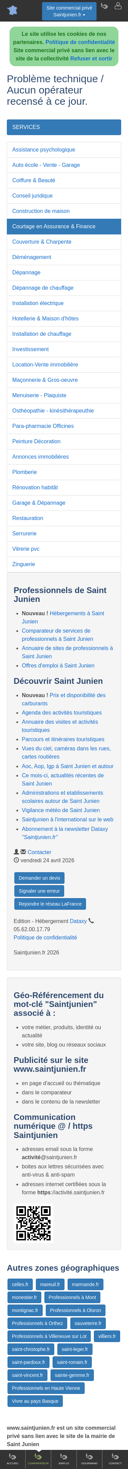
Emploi (64, 1459)
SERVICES (26, 127)
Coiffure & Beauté (33, 180)
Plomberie (24, 472)
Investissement (30, 349)
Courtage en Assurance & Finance (54, 226)
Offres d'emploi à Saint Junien (58, 665)
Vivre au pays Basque (35, 1401)
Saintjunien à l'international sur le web (67, 819)
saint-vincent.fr (27, 1375)
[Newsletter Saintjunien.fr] (104, 10)
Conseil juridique (32, 196)
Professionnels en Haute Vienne (46, 1388)
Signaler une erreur (39, 891)
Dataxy (78, 921)
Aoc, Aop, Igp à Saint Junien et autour (68, 766)
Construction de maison (41, 211)
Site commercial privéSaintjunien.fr (69, 11)
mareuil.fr (50, 1284)
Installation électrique (37, 303)
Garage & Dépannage (39, 503)
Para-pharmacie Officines (43, 426)
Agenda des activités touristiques (62, 713)
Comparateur (38, 1459)
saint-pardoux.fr (28, 1362)
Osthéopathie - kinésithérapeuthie (53, 411)
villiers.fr (107, 1336)
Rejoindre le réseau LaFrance (50, 904)
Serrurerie (24, 533)
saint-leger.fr (75, 1349)
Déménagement (31, 257)
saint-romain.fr (72, 1362)
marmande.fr (85, 1284)
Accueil (13, 1459)
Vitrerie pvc (26, 549)
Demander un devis (39, 878)
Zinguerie (23, 564)
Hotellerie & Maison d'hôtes (45, 318)
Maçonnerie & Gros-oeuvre (45, 380)
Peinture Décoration (36, 441)
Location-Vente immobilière (45, 365)
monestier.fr (24, 1297)
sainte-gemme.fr (72, 1375)
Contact (115, 1459)
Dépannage (26, 272)
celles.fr (20, 1284)
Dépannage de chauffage (42, 288)
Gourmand (89, 1459)
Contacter (39, 852)
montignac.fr (25, 1310)
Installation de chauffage (41, 334)
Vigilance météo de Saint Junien (61, 810)
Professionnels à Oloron (75, 1310)
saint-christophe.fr (31, 1349)
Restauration (27, 518)
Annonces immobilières (40, 457)
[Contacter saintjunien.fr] (118, 10)
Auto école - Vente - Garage (46, 165)
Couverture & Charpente (41, 242)
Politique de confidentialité (80, 42)
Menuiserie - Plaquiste (39, 395)
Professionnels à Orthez (37, 1323)
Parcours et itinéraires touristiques (63, 739)
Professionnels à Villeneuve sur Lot (49, 1336)
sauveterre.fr (88, 1323)
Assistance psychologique (43, 150)
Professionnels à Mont (72, 1297)
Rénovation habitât (35, 487)
